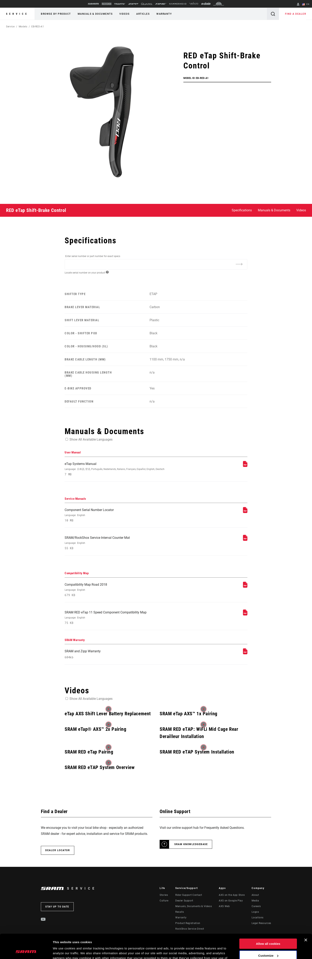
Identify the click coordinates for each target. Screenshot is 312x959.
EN (305, 4)
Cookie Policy (97, 940)
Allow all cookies (268, 921)
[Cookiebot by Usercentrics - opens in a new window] (26, 951)
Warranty (164, 13)
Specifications (242, 210)
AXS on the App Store (232, 895)
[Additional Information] (239, 264)
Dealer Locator (57, 850)
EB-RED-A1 (37, 26)
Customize (268, 932)
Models (23, 26)
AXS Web (224, 906)
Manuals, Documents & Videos (193, 906)
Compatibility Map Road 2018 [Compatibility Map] (122, 590)
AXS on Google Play (231, 900)
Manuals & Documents (95, 13)
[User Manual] (245, 466)
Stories (164, 895)
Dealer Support (184, 900)
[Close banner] (305, 917)
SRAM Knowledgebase (191, 844)
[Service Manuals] (245, 512)
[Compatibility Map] (245, 586)
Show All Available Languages (91, 439)
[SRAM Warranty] (245, 653)
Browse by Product (56, 13)
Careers (256, 906)
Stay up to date (57, 906)
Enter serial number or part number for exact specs (92, 256)
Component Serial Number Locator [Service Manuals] (122, 515)
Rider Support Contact (188, 895)
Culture (164, 900)
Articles (143, 13)
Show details (62, 951)
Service (17, 13)
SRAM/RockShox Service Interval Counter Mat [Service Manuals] (122, 543)
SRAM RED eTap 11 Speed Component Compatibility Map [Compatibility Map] (122, 617)
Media (255, 900)
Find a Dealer (295, 13)
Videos (124, 13)
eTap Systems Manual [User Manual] (122, 469)
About (255, 895)
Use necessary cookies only (268, 944)
